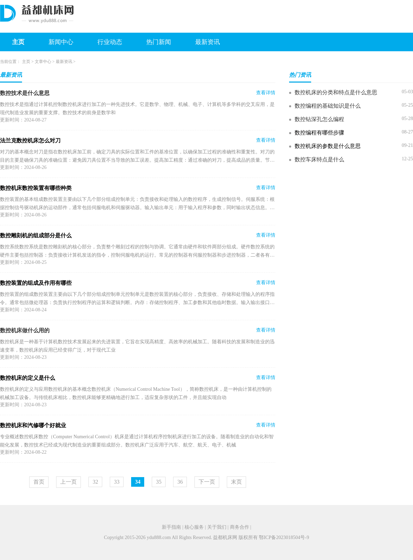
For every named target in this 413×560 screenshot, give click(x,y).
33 (116, 482)
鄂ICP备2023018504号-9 (284, 537)
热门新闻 (158, 42)
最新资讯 (207, 42)
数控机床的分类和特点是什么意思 (336, 92)
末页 (236, 482)
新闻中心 (61, 42)
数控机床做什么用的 (25, 330)
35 (158, 482)
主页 (18, 42)
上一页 (68, 482)
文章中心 (43, 61)
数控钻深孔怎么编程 (319, 119)
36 (180, 482)
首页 (38, 482)
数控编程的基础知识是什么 (328, 106)
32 (95, 482)
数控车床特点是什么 (319, 159)
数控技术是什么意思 (25, 93)
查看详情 (265, 92)
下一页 (207, 482)
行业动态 (109, 42)
